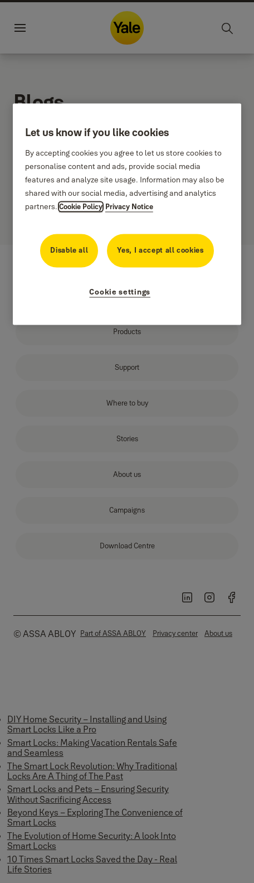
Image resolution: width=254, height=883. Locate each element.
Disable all (69, 249)
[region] (127, 214)
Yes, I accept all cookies (160, 249)
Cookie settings (119, 292)
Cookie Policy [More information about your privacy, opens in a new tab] (80, 206)
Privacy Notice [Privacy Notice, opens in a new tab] (129, 206)
